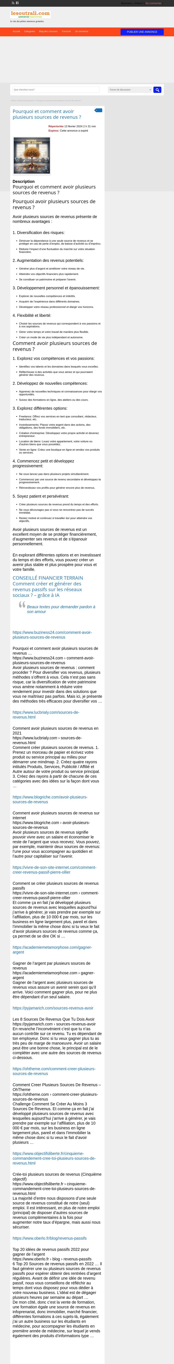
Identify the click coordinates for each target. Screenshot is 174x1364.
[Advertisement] (87, 60)
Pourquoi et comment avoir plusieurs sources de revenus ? (47, 114)
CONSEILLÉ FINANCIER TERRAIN (48, 578)
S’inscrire (66, 31)
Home (13, 101)
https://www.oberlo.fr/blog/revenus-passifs (50, 1238)
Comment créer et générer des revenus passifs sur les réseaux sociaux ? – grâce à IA (47, 589)
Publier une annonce (142, 32)
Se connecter (154, 3)
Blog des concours (48, 31)
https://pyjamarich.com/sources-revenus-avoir (53, 1008)
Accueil (16, 31)
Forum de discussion (26, 101)
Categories (29, 31)
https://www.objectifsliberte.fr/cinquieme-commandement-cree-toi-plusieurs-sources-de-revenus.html (54, 1158)
